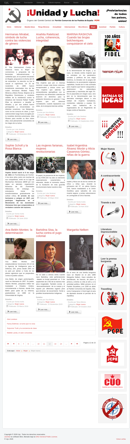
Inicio (9, 27)
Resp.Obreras (43, 27)
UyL (6, 2)
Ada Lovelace (12, 319)
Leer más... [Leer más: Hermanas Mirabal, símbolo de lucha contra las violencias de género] (12, 139)
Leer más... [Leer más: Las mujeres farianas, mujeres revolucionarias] (43, 203)
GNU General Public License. (47, 437)
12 (49, 344)
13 (55, 344)
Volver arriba (121, 439)
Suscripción (28, 2)
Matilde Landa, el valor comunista (19, 333)
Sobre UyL (40, 2)
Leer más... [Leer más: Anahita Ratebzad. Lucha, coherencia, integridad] (43, 122)
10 (38, 344)
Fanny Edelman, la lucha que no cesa (21, 324)
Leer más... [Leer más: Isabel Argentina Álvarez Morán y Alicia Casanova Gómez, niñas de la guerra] (74, 212)
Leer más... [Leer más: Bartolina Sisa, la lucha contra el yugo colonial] (43, 310)
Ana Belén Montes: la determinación (18, 231)
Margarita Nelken (78, 229)
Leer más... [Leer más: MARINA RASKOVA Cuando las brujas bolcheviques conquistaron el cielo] (74, 126)
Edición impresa (54, 2)
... (33, 344)
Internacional (70, 27)
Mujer (93, 27)
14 (61, 344)
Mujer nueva (19, 132)
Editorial (18, 27)
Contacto (16, 2)
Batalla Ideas (30, 27)
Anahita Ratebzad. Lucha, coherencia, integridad (48, 37)
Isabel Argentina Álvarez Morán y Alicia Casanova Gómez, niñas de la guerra (81, 150)
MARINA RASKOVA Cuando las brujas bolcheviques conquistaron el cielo (80, 39)
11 (44, 344)
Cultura (122, 27)
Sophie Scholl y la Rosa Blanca (16, 147)
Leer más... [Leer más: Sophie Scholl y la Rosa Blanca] (12, 224)
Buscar (66, 2)
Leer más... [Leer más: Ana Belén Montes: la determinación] (12, 312)
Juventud (102, 27)
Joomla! (7, 437)
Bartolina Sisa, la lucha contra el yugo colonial (48, 233)
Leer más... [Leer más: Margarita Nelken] (74, 312)
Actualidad (57, 27)
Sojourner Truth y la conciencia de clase (22, 328)
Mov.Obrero (83, 27)
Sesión (75, 2)
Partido (113, 27)
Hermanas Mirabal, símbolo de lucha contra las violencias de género (18, 39)
